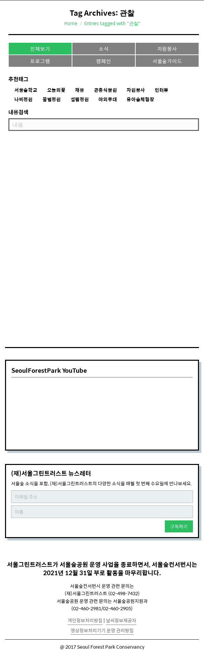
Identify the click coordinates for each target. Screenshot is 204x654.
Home (70, 23)
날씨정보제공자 (121, 620)
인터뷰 (161, 90)
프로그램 (40, 61)
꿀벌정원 (52, 99)
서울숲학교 (26, 90)
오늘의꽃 (56, 90)
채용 (79, 90)
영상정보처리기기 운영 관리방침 (102, 630)
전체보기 (40, 48)
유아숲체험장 (140, 99)
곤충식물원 (105, 90)
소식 (104, 48)
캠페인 (103, 61)
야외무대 (107, 99)
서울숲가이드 (167, 61)
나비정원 (23, 99)
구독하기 (179, 526)
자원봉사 (167, 48)
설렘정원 (80, 99)
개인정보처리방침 (85, 620)
